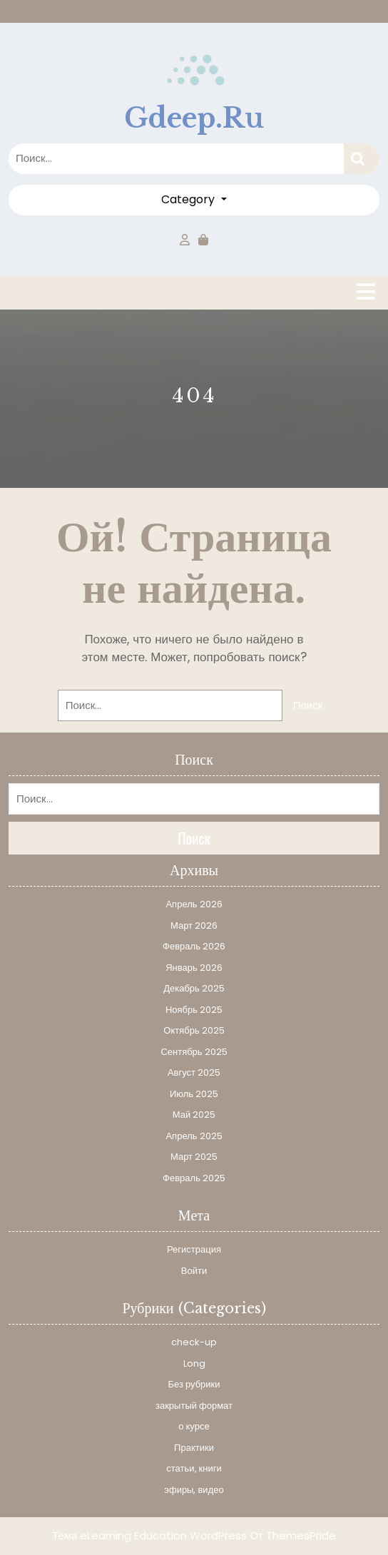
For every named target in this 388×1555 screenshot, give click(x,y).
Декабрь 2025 (194, 988)
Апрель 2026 (193, 904)
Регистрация (194, 1249)
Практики (194, 1447)
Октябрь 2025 (193, 1030)
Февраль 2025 (194, 1178)
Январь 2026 (194, 967)
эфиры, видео (193, 1490)
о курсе (193, 1426)
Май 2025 (194, 1114)
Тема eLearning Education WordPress (149, 1535)
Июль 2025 (194, 1094)
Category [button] (189, 199)
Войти (194, 1271)
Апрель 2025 (193, 1136)
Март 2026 (194, 925)
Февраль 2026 (194, 946)
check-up (194, 1342)
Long (194, 1363)
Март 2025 (194, 1156)
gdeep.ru (194, 118)
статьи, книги (193, 1468)
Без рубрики (194, 1384)
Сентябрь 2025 (193, 1052)
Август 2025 (194, 1072)
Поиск (361, 158)
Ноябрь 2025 (194, 1009)
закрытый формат (194, 1405)
